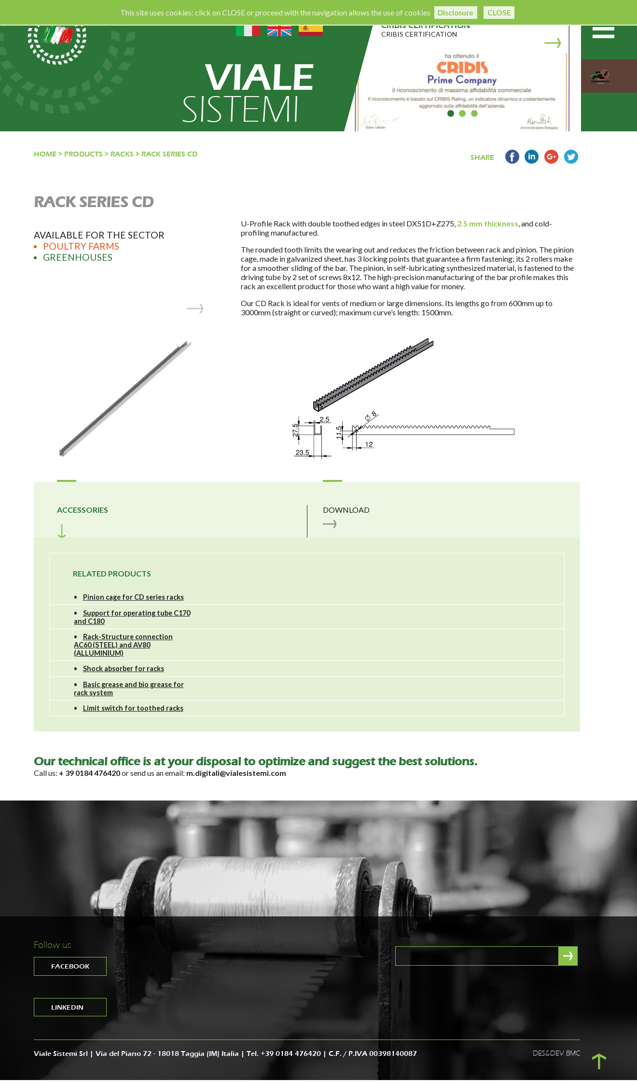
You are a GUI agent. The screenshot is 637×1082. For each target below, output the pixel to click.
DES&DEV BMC (556, 1055)
